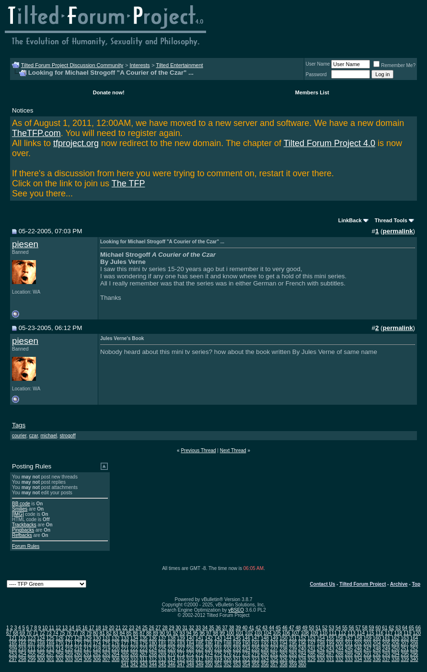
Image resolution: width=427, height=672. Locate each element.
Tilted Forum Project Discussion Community (72, 65)
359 (293, 664)
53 (331, 627)
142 (209, 638)
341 (125, 664)
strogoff (68, 435)
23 (131, 627)
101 (239, 633)
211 (32, 648)
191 (256, 643)
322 (246, 659)
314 (172, 659)
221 (125, 648)
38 (231, 627)
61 (384, 627)
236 (265, 648)
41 (251, 627)
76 (68, 633)
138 (172, 638)
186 (209, 643)
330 (321, 659)
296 (414, 654)
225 (162, 648)
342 (134, 664)
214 (60, 648)
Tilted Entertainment (179, 65)
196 (302, 643)
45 (278, 627)
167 (32, 643)
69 (22, 633)
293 (386, 654)
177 (125, 643)
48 (298, 627)
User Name (318, 64)
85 (128, 633)
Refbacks (22, 535)
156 (339, 638)
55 (344, 627)
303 (69, 659)
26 (151, 627)
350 (209, 664)
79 (89, 633)
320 (227, 659)
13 (65, 627)
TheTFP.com (36, 133)
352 (227, 664)
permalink (398, 231)
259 (69, 654)
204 (377, 643)
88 (148, 633)
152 (302, 638)
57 (358, 627)
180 (153, 643)
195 (293, 643)
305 (87, 659)
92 (175, 633)
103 (258, 633)
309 (125, 659)
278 (246, 654)
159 (367, 638)
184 (190, 643)
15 (78, 627)
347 (181, 664)
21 (118, 627)
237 (274, 648)
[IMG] (17, 514)
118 (398, 633)
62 (391, 627)
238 (283, 648)
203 (367, 643)
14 (71, 627)
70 (29, 633)
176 (116, 643)
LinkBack (350, 220)
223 (143, 648)
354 (246, 664)
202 (358, 643)
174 (97, 643)
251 (405, 648)
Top (416, 584)
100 (230, 633)
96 (202, 633)
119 (408, 633)
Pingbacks (23, 530)
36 (218, 627)
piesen (25, 244)
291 (367, 654)
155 (330, 638)
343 (143, 664)
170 (60, 643)
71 (35, 633)
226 (172, 648)
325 (274, 659)
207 (405, 643)
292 (377, 654)
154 (321, 638)
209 (13, 648)
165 (13, 643)
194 (283, 643)
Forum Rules (25, 546)
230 (209, 648)
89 (155, 633)
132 (116, 638)
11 (51, 627)
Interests (139, 65)
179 (143, 643)
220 (116, 648)
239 (293, 648)
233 (237, 648)
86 (135, 633)
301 (50, 659)
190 (246, 643)
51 (318, 627)
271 (181, 654)
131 (106, 638)
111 (333, 633)
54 (338, 627)
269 (162, 654)
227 (181, 648)
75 (62, 633)
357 (274, 664)
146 (246, 638)
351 (218, 664)
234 (246, 648)
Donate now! (109, 92)
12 (58, 627)
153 (312, 638)
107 (295, 633)
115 (370, 633)
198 (321, 643)
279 (256, 654)
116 (379, 633)
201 (349, 643)
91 (169, 633)
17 (91, 627)
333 (349, 659)
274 (209, 654)
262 (97, 654)
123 (32, 638)
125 (50, 638)
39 (238, 627)
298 (22, 659)
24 (138, 627)
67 (9, 633)
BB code (21, 503)
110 (324, 633)
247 (367, 648)
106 (286, 633)
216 (78, 648)
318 (209, 659)
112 (342, 633)
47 (291, 627)
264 (116, 654)
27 (158, 627)
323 (256, 659)
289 (349, 654)
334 (358, 659)
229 (200, 648)
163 (405, 638)
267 (143, 654)
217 (87, 648)
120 (417, 633)
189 (237, 643)
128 (78, 638)
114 (361, 633)
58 (365, 627)
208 (414, 643)
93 (182, 633)
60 (378, 627)
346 (172, 664)
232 (227, 648)
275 (218, 654)
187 (218, 643)
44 (271, 627)
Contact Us (322, 584)
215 (69, 648)
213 (50, 648)
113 (351, 633)
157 (349, 638)
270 (172, 654)
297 (13, 659)
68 (15, 633)
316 (190, 659)
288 (339, 654)
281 (274, 654)
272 (190, 654)
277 (237, 654)
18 (98, 627)
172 (78, 643)
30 (178, 627)
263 (106, 654)
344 (153, 664)
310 (134, 659)
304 (78, 659)
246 (358, 648)
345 (162, 664)
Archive (399, 584)
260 (78, 654)
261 (87, 654)
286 (321, 654)
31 (184, 627)
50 (311, 627)
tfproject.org (76, 143)
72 (42, 633)
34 (205, 627)
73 (48, 633)
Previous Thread (198, 450)
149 (274, 638)
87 (142, 633)
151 (293, 638)
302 (60, 659)
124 (41, 638)
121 (13, 638)
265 (125, 654)
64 (404, 627)
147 (256, 638)
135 (143, 638)
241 (312, 648)
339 (405, 659)
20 (111, 627)
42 (258, 627)
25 (145, 627)
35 (211, 627)
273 (200, 654)
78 (82, 633)
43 (264, 627)
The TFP (128, 183)
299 (32, 659)
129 (87, 638)
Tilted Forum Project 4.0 (329, 143)
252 (414, 648)
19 (104, 627)
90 (162, 633)
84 (122, 633)
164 (414, 638)
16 (85, 627)
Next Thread (233, 450)
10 (44, 627)
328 (302, 659)
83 (115, 633)
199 (330, 643)
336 (377, 659)
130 (97, 638)
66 (418, 627)
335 (367, 659)
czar (33, 435)
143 (218, 638)
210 (22, 648)
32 (191, 627)
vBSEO (236, 610)
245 (349, 648)
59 (371, 627)
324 (265, 659)
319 (218, 659)
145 (237, 638)
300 (41, 659)
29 (171, 627)
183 (181, 643)
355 (256, 664)
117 (389, 633)
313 (162, 659)
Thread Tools (391, 220)
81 (102, 633)
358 (283, 664)
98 (215, 633)
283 (293, 654)
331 (330, 659)
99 (222, 633)
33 (198, 627)
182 (172, 643)
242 (321, 648)
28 (164, 627)
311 (143, 659)
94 (188, 633)
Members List (312, 92)
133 (125, 638)
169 (50, 643)
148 (265, 638)
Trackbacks (24, 524)
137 (162, 638)
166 (22, 643)
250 (396, 648)
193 (274, 643)
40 (244, 627)
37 (225, 627)
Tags (18, 425)
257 (50, 654)
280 (265, 654)
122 (22, 638)
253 (13, 654)
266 (134, 654)
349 (200, 664)
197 (312, 643)
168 (41, 643)
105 (277, 633)
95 (195, 633)
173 (87, 643)
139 (181, 638)
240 (302, 648)
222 (134, 648)
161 (386, 638)
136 (153, 638)
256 (41, 654)
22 (124, 627)
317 (200, 659)
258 (60, 654)
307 (106, 659)
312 (153, 659)
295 (405, 654)
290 (358, 654)
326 (283, 659)
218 (97, 648)
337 (386, 659)
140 (190, 638)
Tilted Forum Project (362, 584)
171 (69, 643)
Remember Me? (394, 65)
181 (162, 643)
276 (227, 654)
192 (265, 643)
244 (339, 648)
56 (351, 627)
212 (41, 648)
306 (97, 659)
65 (411, 627)
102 (249, 633)
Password (316, 74)
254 (22, 654)
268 (153, 654)
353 (237, 664)
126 (60, 638)
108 (305, 633)
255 (32, 654)
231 (218, 648)
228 (190, 648)
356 (265, 664)
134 (134, 638)
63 (398, 627)
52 (324, 627)
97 (208, 633)
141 (200, 638)
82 (109, 633)
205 (386, 643)
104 (268, 633)
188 (227, 643)
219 (106, 648)
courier (19, 435)
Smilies (19, 509)
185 (200, 643)
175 (106, 643)
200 (339, 643)
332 (339, 659)
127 (69, 638)
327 (293, 659)
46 (285, 627)
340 (414, 659)
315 (181, 659)
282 (283, 654)
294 (396, 654)
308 (116, 659)
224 (153, 648)
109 (314, 633)
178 (134, 643)
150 (283, 638)
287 (330, 654)
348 (190, 664)
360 (302, 664)
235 (256, 648)
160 (377, 638)
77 (75, 633)
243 (330, 648)
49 (304, 627)
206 (396, 643)
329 (312, 659)
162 (396, 638)
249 (386, 648)
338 (396, 659)
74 (55, 633)
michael (48, 435)
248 (377, 648)
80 (95, 633)
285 (312, 654)
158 (358, 638)
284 (302, 654)
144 (227, 638)
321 (237, 659)
